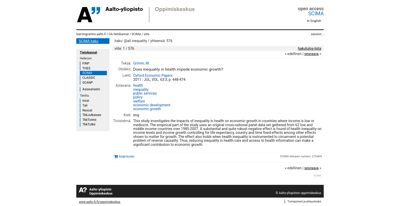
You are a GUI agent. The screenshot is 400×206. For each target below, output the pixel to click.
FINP (85, 63)
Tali (85, 105)
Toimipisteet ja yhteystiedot (304, 201)
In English (314, 21)
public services (145, 93)
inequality (140, 89)
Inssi (85, 100)
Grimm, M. (141, 63)
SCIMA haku (88, 41)
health (138, 85)
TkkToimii (89, 120)
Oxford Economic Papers (152, 75)
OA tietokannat (119, 34)
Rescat (87, 110)
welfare (139, 101)
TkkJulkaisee (91, 115)
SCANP (87, 82)
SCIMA (316, 13)
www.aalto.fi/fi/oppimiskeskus (99, 202)
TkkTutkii (88, 124)
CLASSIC (88, 78)
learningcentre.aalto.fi (91, 34)
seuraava (311, 54)
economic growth (147, 109)
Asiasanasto (91, 89)
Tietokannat (88, 52)
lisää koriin (126, 156)
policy (138, 97)
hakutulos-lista (309, 48)
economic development (151, 105)
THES (86, 68)
